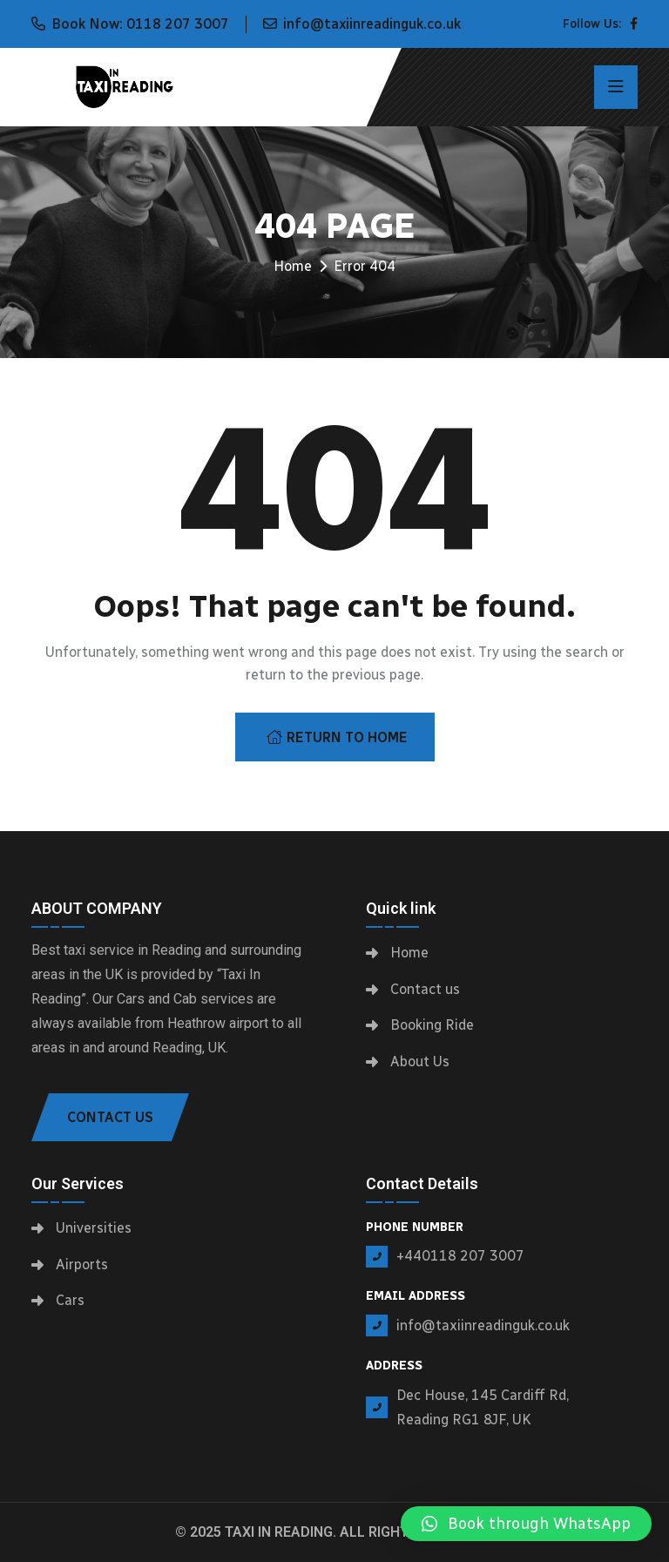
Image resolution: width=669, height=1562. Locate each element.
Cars (70, 1300)
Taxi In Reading (279, 1532)
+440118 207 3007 (460, 1256)
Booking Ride (432, 1025)
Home (293, 266)
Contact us (425, 989)
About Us (419, 1061)
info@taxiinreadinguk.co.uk (372, 24)
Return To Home (337, 737)
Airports (82, 1264)
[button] (526, 1523)
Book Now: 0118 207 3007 (140, 24)
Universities (94, 1228)
